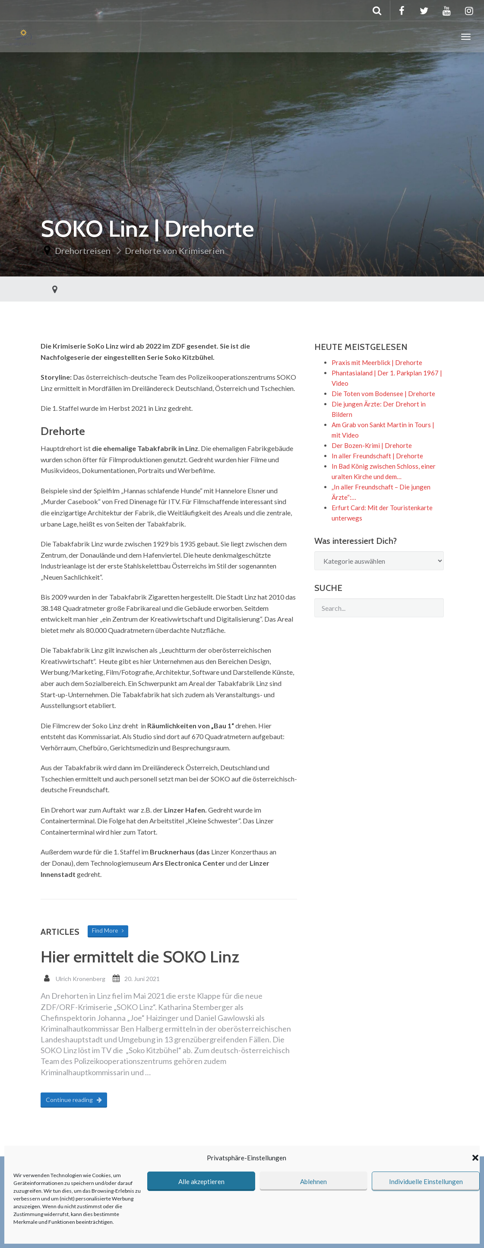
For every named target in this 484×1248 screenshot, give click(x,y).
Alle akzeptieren (201, 1181)
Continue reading (74, 1099)
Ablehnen (313, 1181)
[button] (475, 1157)
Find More (108, 930)
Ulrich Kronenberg (80, 978)
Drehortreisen (83, 250)
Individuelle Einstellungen (426, 1181)
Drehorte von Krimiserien (175, 250)
